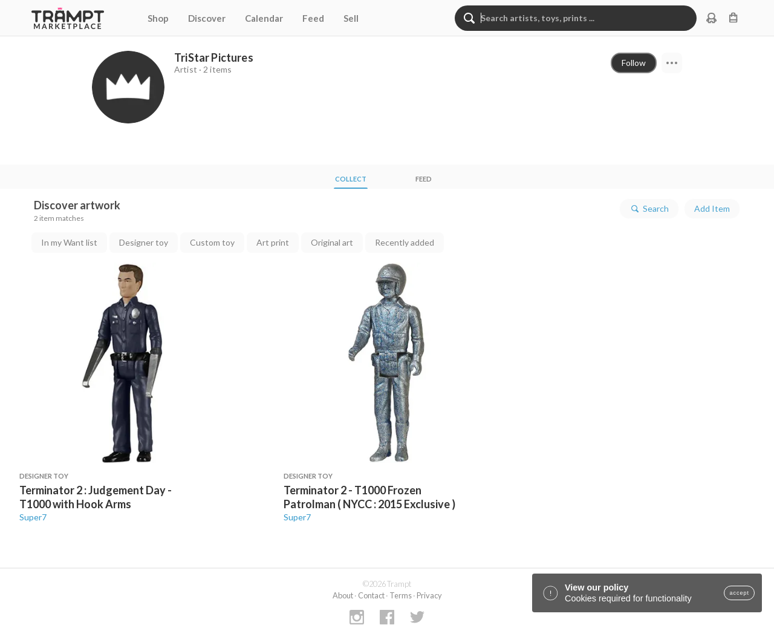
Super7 (33, 517)
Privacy (429, 595)
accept (739, 593)
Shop (158, 18)
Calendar (264, 18)
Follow (634, 62)
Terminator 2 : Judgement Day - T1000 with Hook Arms (95, 497)
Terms (400, 595)
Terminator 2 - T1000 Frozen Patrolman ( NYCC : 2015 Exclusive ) (369, 497)
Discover (207, 18)
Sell (351, 18)
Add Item (712, 208)
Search (649, 209)
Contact (371, 595)
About (343, 595)
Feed (313, 18)
